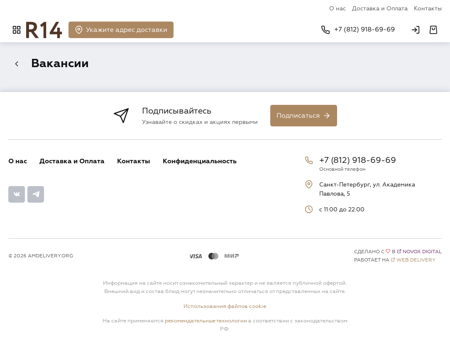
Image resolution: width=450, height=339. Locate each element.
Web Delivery (415, 260)
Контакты (428, 8)
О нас (337, 8)
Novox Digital (422, 252)
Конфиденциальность (200, 161)
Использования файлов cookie (224, 306)
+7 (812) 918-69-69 (357, 160)
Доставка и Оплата (380, 8)
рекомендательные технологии (206, 320)
